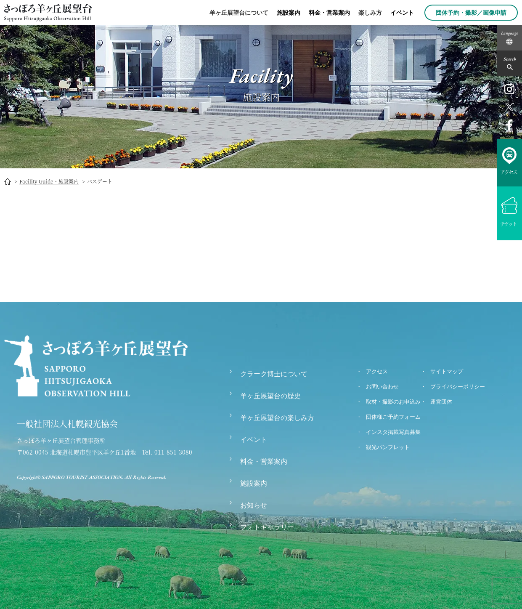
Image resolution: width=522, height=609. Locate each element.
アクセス (377, 371)
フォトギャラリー (267, 527)
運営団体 (441, 402)
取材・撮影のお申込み (393, 402)
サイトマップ (446, 371)
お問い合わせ (382, 386)
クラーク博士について (273, 374)
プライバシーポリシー (457, 386)
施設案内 (288, 12)
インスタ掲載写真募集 (393, 432)
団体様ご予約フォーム (393, 417)
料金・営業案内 (329, 12)
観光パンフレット (388, 447)
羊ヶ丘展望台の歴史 (270, 395)
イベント (402, 12)
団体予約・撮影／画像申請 (471, 12)
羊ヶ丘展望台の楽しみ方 (277, 417)
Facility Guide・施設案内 (49, 181)
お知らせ (253, 505)
